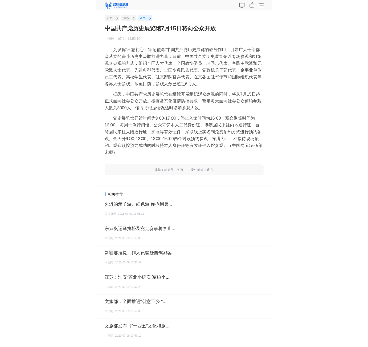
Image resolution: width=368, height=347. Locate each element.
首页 (110, 18)
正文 (143, 18)
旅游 (126, 18)
